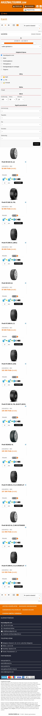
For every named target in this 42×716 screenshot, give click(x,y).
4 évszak (5, 83)
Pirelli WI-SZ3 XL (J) (8, 162)
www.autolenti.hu (5, 666)
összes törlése (36, 34)
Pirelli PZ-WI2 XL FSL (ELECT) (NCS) (14, 404)
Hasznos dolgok (28, 609)
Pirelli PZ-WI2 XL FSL (9, 202)
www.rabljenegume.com (7, 672)
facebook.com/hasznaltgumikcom (12, 634)
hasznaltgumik (13, 2)
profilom (18, 6)
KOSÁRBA (18, 182)
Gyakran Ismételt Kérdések (12, 613)
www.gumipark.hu (5, 660)
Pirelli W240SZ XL (7, 444)
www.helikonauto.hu (6, 663)
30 (5, 25)
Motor (4, 58)
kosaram (30, 6)
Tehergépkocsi (7, 64)
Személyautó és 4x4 (8, 55)
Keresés (36, 144)
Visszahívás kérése (8, 628)
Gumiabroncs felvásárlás (11, 609)
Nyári (4, 77)
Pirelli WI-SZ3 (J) (7, 283)
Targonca (5, 69)
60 (8, 25)
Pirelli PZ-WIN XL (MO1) (9, 242)
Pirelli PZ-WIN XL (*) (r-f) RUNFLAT (13, 485)
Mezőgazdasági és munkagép (11, 66)
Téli (4, 80)
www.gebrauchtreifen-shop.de (9, 669)
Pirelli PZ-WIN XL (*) (8, 323)
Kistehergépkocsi (7, 61)
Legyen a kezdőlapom (9, 606)
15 (2, 25)
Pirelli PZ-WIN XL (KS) (9, 364)
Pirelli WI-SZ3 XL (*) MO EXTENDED (13, 525)
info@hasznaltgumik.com (10, 631)
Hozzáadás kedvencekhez (28, 606)
